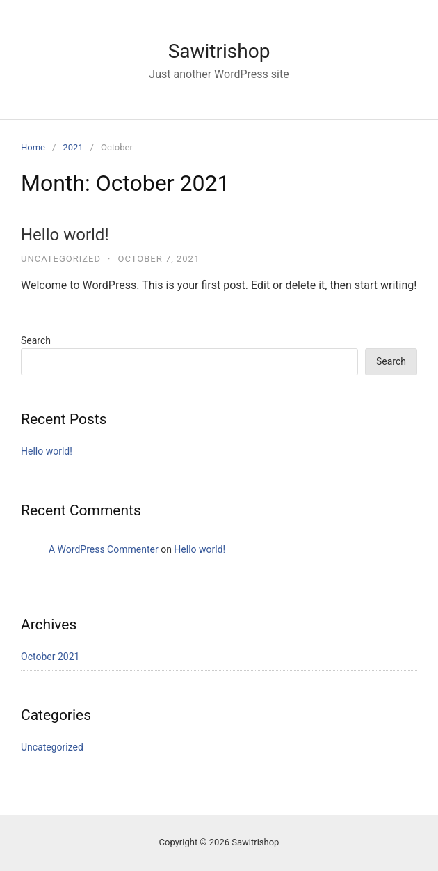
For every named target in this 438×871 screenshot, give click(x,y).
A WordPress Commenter (104, 549)
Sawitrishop (219, 51)
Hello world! (65, 234)
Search (36, 340)
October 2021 (50, 656)
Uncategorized (61, 258)
